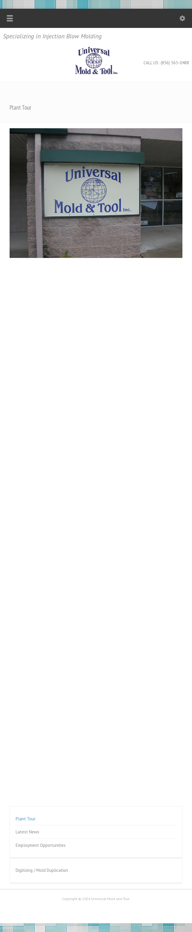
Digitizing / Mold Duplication (42, 870)
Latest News (27, 832)
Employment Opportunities (41, 845)
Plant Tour (25, 818)
